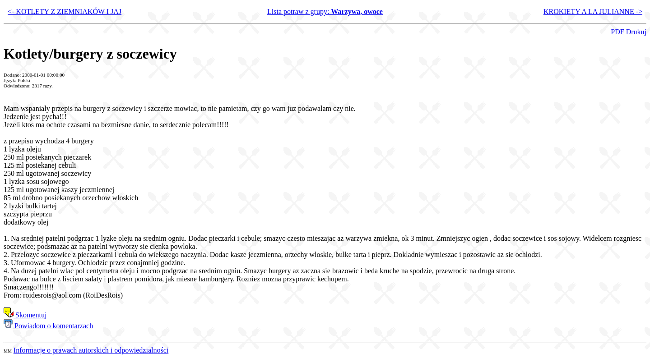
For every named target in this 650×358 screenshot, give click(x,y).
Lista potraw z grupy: (325, 11)
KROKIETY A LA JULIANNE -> (592, 11)
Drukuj (636, 32)
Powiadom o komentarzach (48, 326)
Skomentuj (25, 315)
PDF (617, 32)
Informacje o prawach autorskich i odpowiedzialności (91, 350)
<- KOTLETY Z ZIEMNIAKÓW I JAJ (64, 11)
